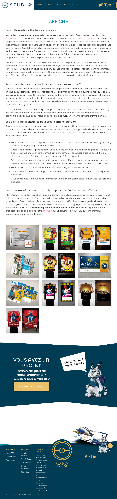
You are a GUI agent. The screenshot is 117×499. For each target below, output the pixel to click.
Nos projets (10, 460)
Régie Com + (26, 472)
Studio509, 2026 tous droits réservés (31, 495)
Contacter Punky (31, 386)
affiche (46, 211)
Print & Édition (27, 459)
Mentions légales (11, 495)
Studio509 (10, 453)
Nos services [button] (54, 5)
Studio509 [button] (40, 5)
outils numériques (85, 38)
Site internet (26, 463)
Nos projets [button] (70, 5)
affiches (10, 38)
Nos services (11, 457)
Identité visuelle (24, 454)
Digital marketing (25, 467)
